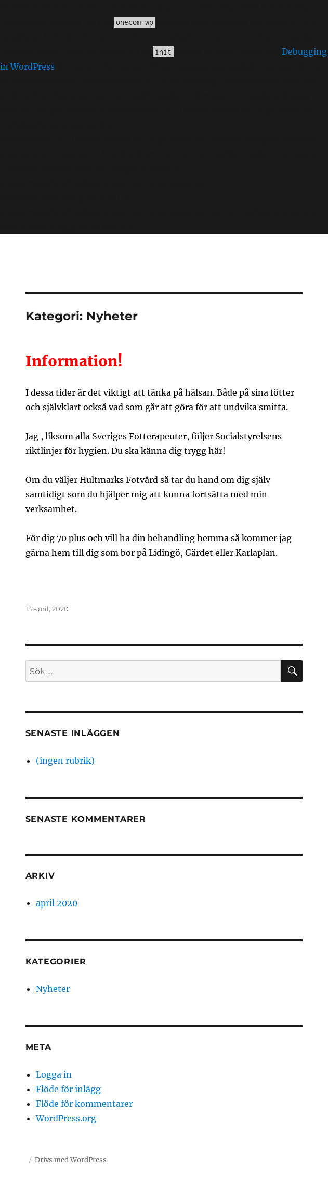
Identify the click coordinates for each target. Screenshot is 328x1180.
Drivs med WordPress (71, 1160)
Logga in (54, 1074)
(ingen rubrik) (65, 760)
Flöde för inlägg (68, 1089)
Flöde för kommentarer (84, 1103)
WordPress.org (66, 1118)
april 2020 (56, 903)
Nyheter (53, 989)
